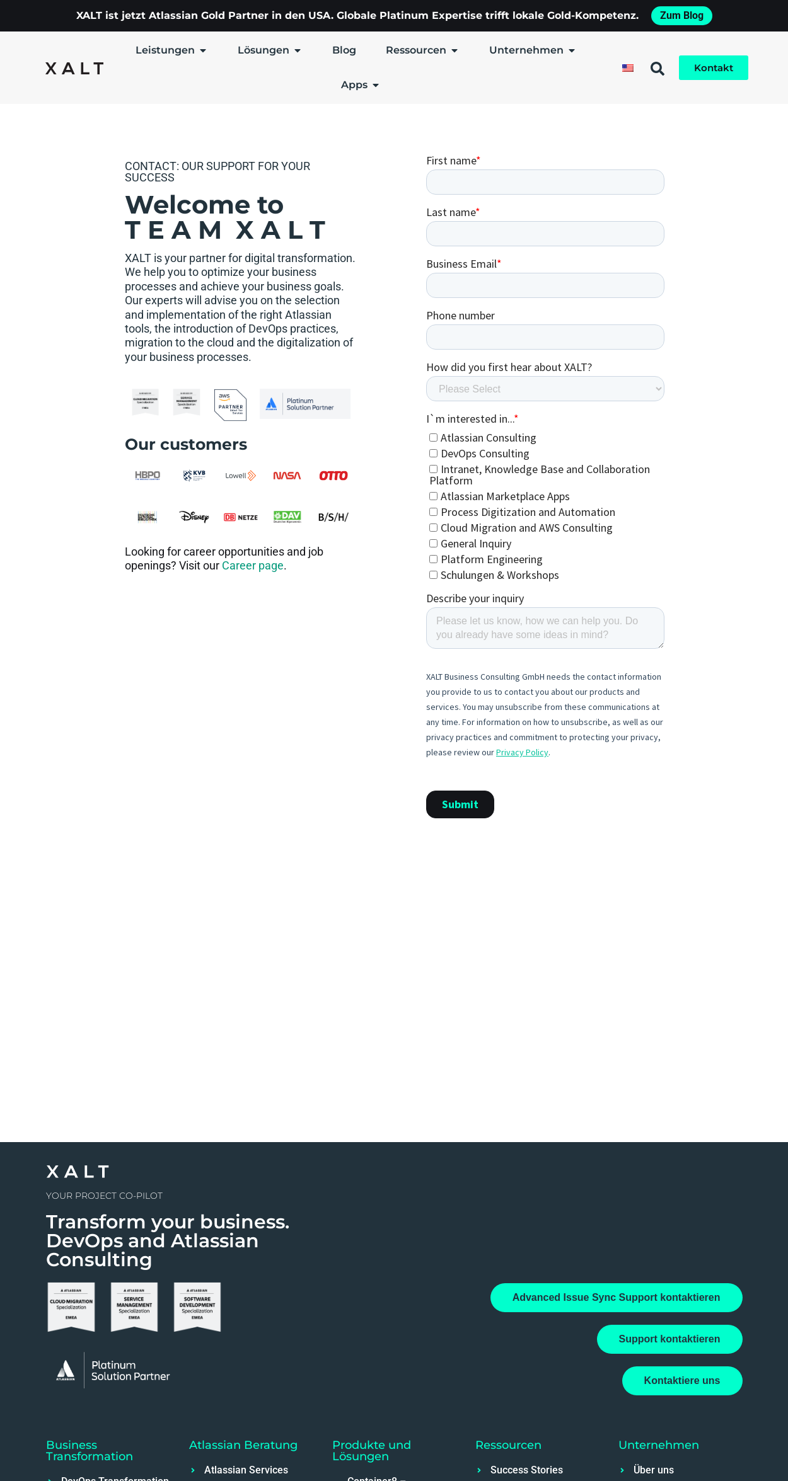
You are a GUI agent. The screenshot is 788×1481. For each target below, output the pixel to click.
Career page (253, 565)
